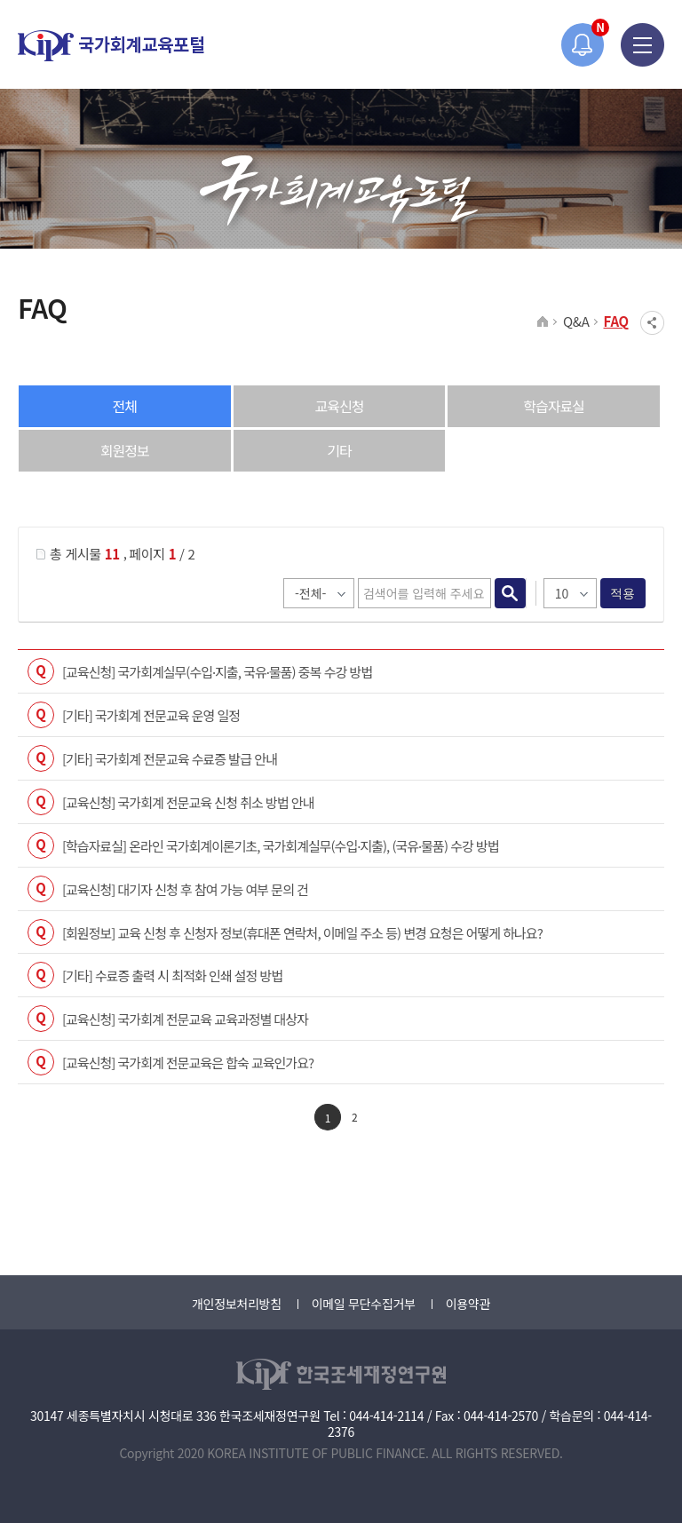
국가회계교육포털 (111, 45)
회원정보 (124, 450)
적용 (623, 593)
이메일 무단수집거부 (364, 1304)
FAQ (617, 321)
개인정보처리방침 (237, 1304)
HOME (543, 322)
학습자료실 (553, 405)
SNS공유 (652, 323)
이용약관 (468, 1304)
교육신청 (339, 405)
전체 (125, 405)
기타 (339, 450)
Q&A (576, 321)
